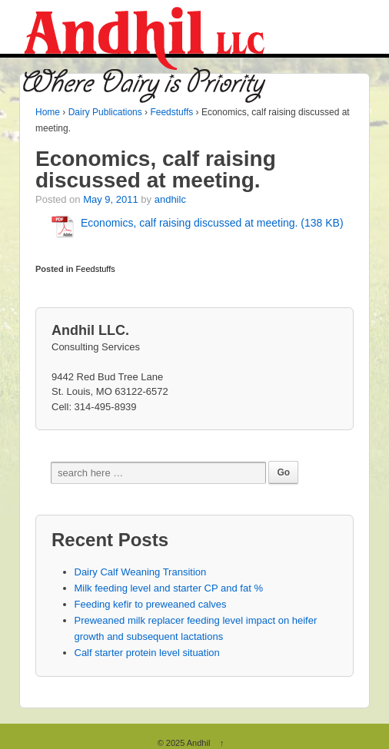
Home (47, 112)
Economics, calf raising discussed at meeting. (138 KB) (212, 223)
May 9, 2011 (110, 199)
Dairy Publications (105, 112)
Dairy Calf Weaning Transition (141, 572)
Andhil (198, 742)
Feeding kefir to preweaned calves (151, 604)
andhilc (170, 199)
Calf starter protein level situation (147, 652)
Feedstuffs (171, 112)
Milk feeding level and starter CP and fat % (169, 588)
